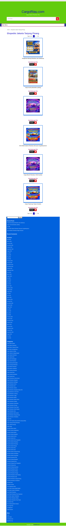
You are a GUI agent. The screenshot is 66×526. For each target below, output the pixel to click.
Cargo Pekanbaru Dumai (11, 384)
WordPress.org (10, 520)
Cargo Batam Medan (11, 343)
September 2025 (10, 249)
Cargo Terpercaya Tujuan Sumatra (33, 204)
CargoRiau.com (33, 12)
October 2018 (9, 330)
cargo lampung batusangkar (12, 362)
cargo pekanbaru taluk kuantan (13, 412)
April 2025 (9, 258)
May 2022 (9, 281)
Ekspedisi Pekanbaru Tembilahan (13, 480)
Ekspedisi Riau (10, 482)
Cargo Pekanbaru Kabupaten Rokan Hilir (14, 389)
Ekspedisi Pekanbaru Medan (12, 470)
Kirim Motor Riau (10, 501)
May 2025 (9, 256)
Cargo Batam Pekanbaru (11, 345)
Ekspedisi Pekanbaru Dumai (12, 468)
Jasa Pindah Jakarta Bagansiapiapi (13, 488)
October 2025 (9, 247)
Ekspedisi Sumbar (10, 484)
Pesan (33, 64)
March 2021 (9, 297)
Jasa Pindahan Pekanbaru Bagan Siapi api (15, 230)
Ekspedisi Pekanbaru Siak (12, 476)
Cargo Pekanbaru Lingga (12, 395)
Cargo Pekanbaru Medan (12, 397)
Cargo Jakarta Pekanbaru (12, 355)
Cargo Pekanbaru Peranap (12, 405)
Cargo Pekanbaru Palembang (12, 403)
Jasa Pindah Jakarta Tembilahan (13, 490)
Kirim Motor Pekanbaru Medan (13, 497)
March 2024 (9, 274)
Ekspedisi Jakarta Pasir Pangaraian (14, 440)
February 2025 (10, 260)
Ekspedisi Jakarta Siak (11, 449)
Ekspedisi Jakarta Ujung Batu (12, 455)
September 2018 (10, 332)
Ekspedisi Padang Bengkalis (12, 459)
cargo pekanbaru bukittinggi (12, 382)
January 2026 (9, 243)
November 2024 (10, 266)
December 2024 (10, 264)
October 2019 (9, 322)
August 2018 (9, 334)
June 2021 (9, 295)
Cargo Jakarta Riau (10, 356)
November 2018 (10, 328)
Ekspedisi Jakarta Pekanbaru (12, 441)
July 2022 (9, 278)
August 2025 (9, 251)
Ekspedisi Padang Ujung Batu (12, 467)
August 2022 (9, 276)
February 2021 (10, 299)
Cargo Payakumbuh (11, 376)
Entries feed (9, 516)
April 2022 (9, 283)
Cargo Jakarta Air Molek (11, 351)
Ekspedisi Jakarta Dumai (11, 436)
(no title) (8, 226)
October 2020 (9, 305)
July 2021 (9, 293)
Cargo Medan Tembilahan (12, 368)
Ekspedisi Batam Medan (11, 428)
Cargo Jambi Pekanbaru (11, 360)
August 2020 (9, 307)
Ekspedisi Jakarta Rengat (12, 445)
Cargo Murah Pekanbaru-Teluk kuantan (33, 174)
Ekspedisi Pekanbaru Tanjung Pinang (14, 478)
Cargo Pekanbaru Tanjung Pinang (13, 414)
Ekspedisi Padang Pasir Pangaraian (14, 463)
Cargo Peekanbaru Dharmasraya (13, 378)
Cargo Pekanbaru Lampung (12, 393)
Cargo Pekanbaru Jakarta (12, 387)
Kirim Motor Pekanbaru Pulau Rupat (14, 499)
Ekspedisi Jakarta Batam (11, 432)
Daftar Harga (9, 426)
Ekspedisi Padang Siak (11, 465)
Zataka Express (10, 509)
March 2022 (9, 285)
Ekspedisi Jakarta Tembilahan (12, 453)
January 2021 (9, 301)
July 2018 (9, 336)
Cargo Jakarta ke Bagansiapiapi (13, 353)
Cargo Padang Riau (11, 372)
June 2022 (9, 280)
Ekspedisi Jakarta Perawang (12, 443)
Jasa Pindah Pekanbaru (11, 492)
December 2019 (10, 320)
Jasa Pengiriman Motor (11, 486)
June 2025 (9, 254)
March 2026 (9, 241)
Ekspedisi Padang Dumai (12, 461)
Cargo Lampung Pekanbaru (12, 364)
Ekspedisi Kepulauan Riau (12, 457)
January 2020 (9, 318)
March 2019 (9, 324)
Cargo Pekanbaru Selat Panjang (13, 409)
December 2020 (10, 303)
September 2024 (10, 270)
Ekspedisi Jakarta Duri (11, 438)
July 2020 (9, 309)
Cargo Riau (9, 418)
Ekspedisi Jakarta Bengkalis (12, 434)
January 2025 (9, 262)
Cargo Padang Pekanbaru (12, 370)
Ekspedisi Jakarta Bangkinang (13, 430)
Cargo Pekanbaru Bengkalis (12, 380)
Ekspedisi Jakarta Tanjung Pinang (13, 451)
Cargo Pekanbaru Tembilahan (12, 416)
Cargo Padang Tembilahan (12, 374)
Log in (8, 515)
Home (8, 29)
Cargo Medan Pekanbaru (12, 366)
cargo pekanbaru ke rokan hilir (13, 391)
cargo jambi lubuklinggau (12, 358)
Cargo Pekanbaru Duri (11, 385)
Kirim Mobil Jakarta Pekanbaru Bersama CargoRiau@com (33, 145)
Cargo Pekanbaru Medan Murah (13, 399)
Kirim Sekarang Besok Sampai (13, 503)
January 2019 (9, 326)
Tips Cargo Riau (10, 505)
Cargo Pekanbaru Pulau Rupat (13, 407)
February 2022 (10, 287)
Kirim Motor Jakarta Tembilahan (13, 496)
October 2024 (9, 268)
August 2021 (9, 291)
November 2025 (10, 245)
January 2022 (9, 289)
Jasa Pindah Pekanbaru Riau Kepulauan (14, 494)
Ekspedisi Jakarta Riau (11, 447)
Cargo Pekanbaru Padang (12, 401)
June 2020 (9, 310)
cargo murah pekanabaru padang (33, 87)
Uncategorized (10, 507)
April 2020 (9, 314)
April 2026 (9, 239)
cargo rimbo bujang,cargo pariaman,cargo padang (16, 420)
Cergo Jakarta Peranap (11, 424)
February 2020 (10, 316)
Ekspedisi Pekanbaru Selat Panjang (14, 474)
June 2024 (9, 272)
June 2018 (9, 337)
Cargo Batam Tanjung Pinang (12, 347)
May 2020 (9, 312)
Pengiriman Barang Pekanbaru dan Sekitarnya (33, 58)
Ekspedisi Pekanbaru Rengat (12, 472)
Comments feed (10, 518)
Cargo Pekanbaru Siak (11, 411)
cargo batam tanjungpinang (12, 349)
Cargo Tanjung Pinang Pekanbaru (13, 422)
